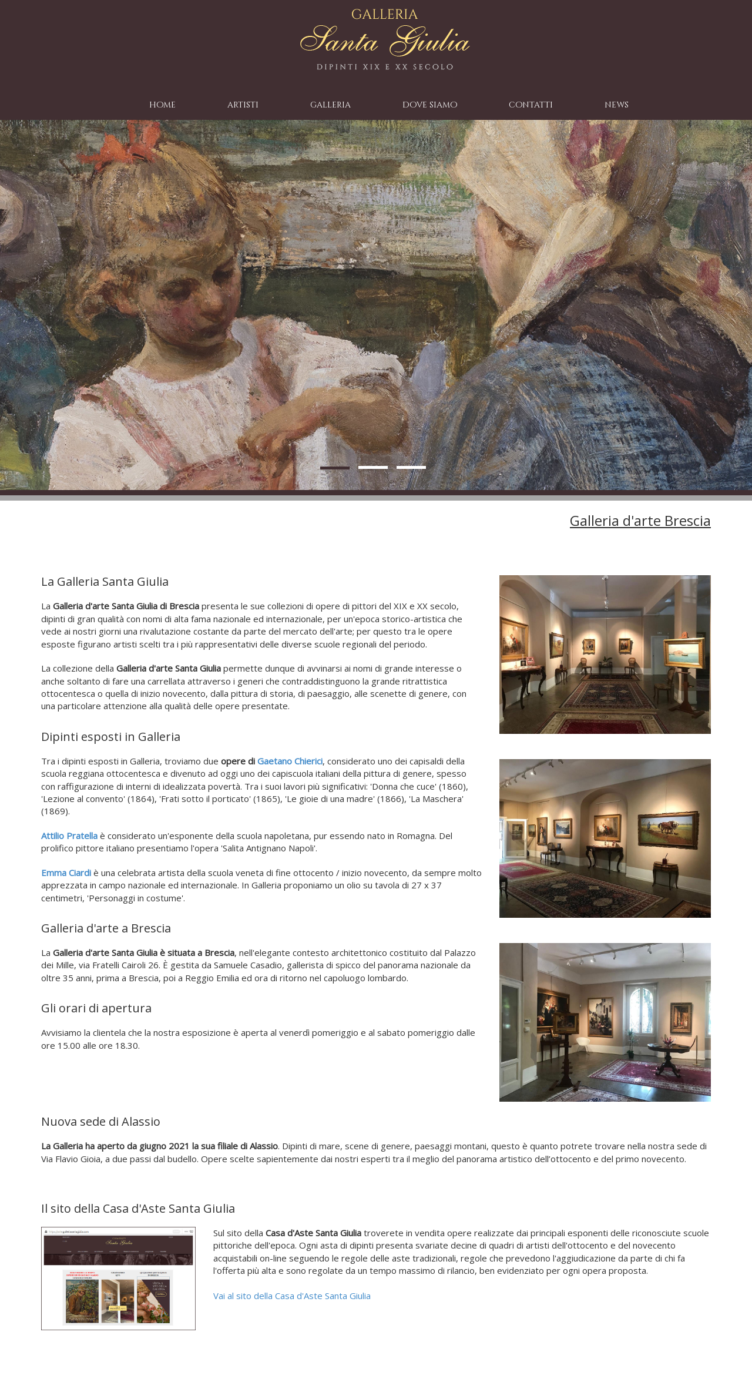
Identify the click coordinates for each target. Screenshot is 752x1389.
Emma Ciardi (66, 872)
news (617, 104)
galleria (330, 104)
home (162, 104)
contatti (531, 104)
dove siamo (429, 104)
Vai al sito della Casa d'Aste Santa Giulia (292, 1295)
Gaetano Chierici (290, 761)
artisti (242, 104)
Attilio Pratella (69, 835)
